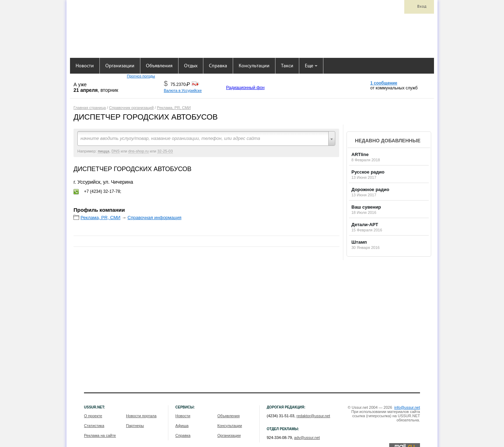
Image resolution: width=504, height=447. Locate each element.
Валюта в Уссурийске (183, 90)
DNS (116, 151)
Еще (311, 66)
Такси (287, 66)
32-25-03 (165, 151)
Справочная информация (154, 217)
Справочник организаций (131, 108)
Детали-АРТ (364, 224)
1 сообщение (383, 83)
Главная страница (90, 108)
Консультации (254, 66)
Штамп (359, 242)
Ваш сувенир (366, 207)
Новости (85, 66)
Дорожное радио (370, 189)
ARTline (360, 154)
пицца (103, 151)
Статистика (94, 426)
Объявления (159, 66)
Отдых (190, 66)
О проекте (93, 416)
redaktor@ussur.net (313, 416)
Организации (119, 66)
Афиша (182, 426)
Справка (218, 66)
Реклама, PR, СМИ (174, 108)
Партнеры (135, 426)
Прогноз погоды (141, 76)
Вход (421, 7)
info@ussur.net (407, 407)
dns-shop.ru (138, 151)
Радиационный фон (245, 87)
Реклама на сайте (100, 435)
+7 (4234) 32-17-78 (102, 191)
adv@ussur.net (307, 437)
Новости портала (141, 416)
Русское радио (368, 172)
